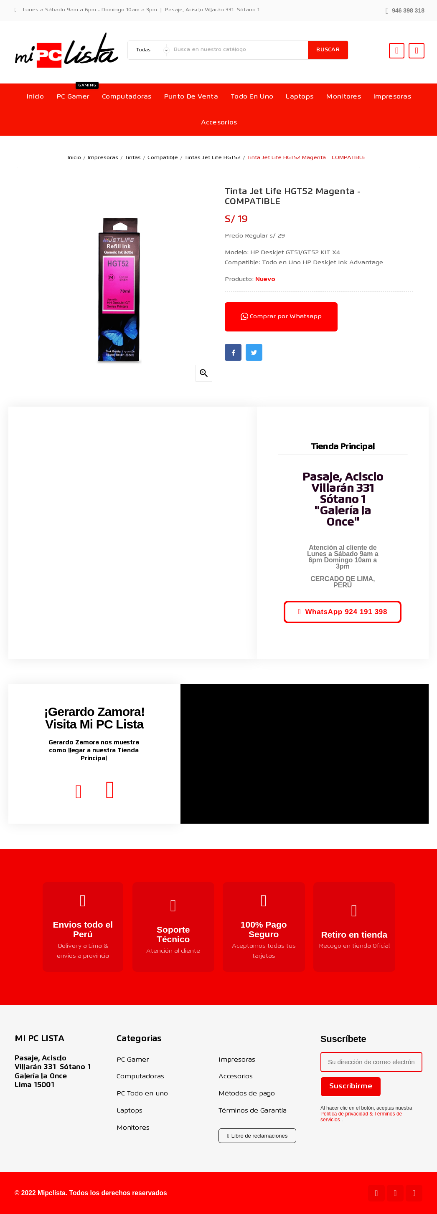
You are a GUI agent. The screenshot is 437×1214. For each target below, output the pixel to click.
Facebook (233, 352)
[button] (405, 10)
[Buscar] (239, 50)
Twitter (254, 352)
